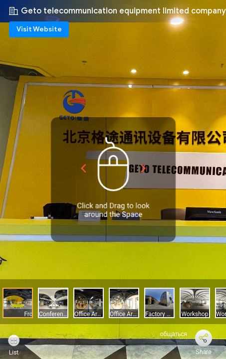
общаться (168, 334)
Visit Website (39, 29)
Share (204, 352)
